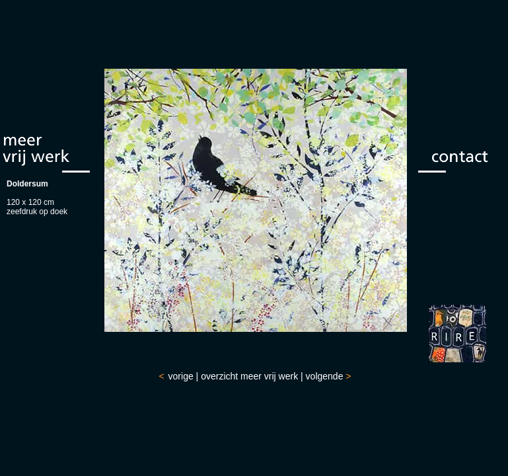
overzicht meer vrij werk (249, 376)
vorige (181, 376)
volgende (325, 376)
